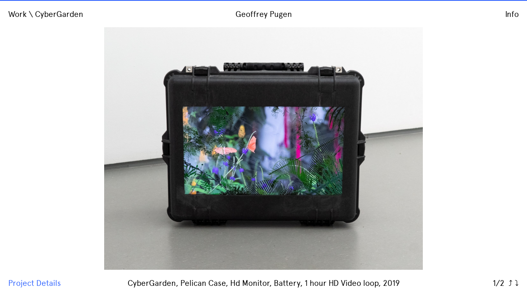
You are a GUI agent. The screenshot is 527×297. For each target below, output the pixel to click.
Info (512, 14)
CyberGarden (59, 14)
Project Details (34, 283)
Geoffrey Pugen (264, 14)
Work (17, 14)
